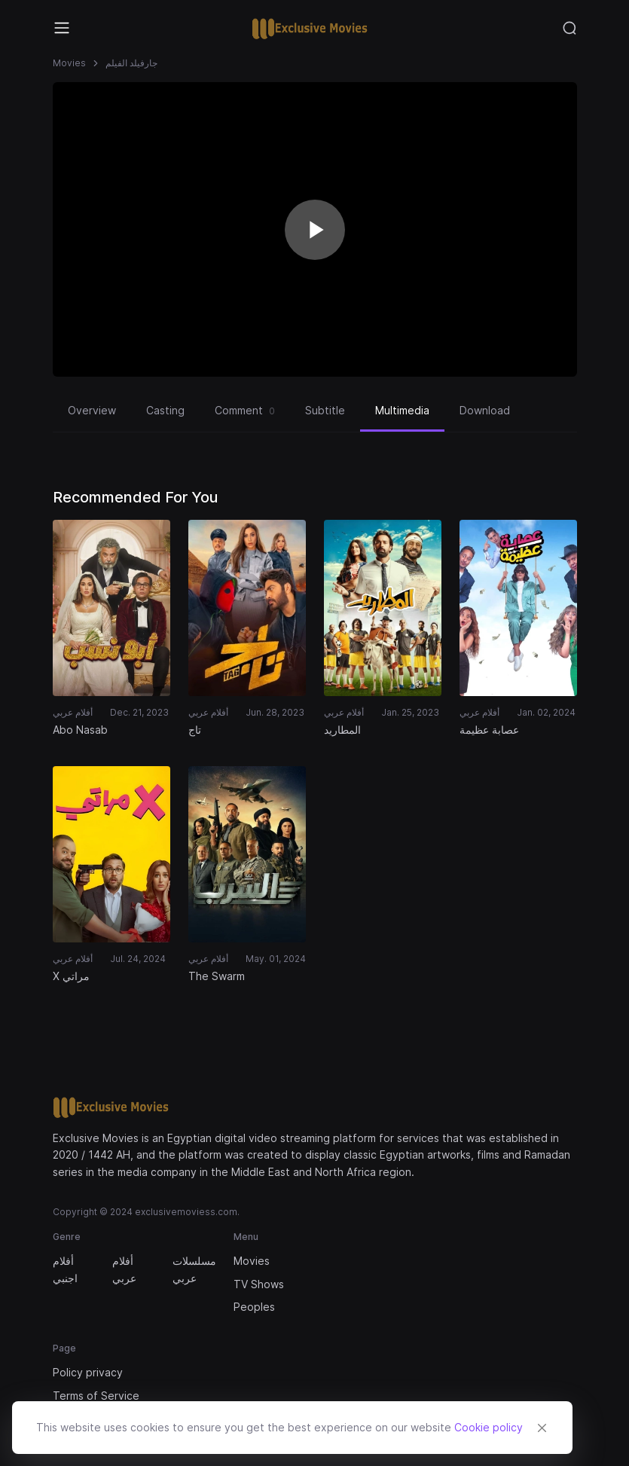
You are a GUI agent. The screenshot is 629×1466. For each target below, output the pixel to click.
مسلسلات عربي (194, 1269)
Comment (245, 411)
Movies (69, 63)
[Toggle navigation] (62, 28)
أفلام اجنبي (65, 1269)
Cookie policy (488, 1427)
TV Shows (259, 1284)
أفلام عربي (124, 1269)
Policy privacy (88, 1372)
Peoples (254, 1306)
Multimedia (402, 410)
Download (485, 410)
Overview (92, 410)
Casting (165, 410)
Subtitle (325, 410)
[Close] (541, 1427)
